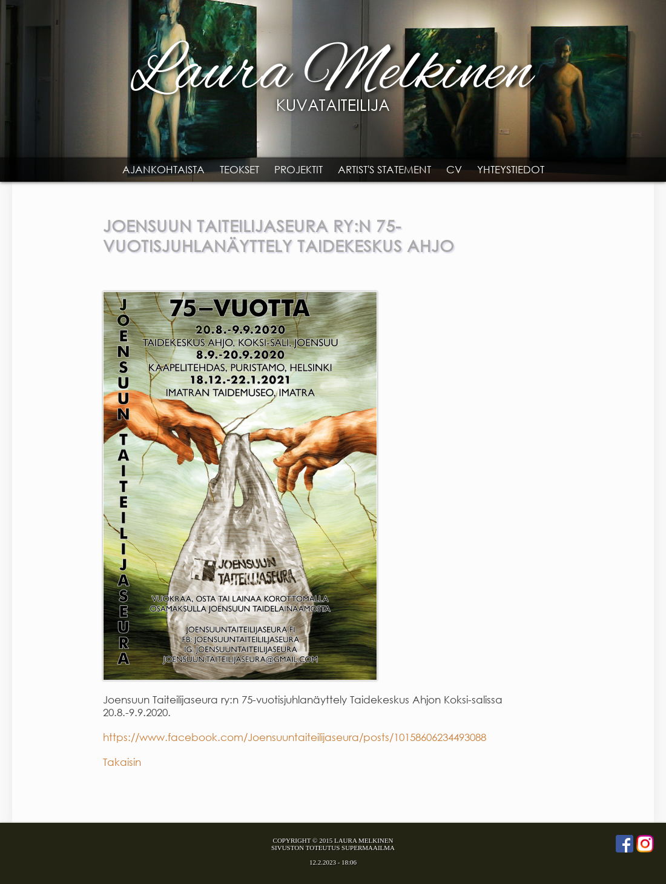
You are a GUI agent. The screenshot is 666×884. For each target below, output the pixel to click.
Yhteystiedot (510, 169)
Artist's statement (384, 169)
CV (454, 169)
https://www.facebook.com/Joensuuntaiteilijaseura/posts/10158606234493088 (294, 737)
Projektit (298, 169)
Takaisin (122, 762)
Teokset (239, 169)
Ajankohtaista (163, 169)
